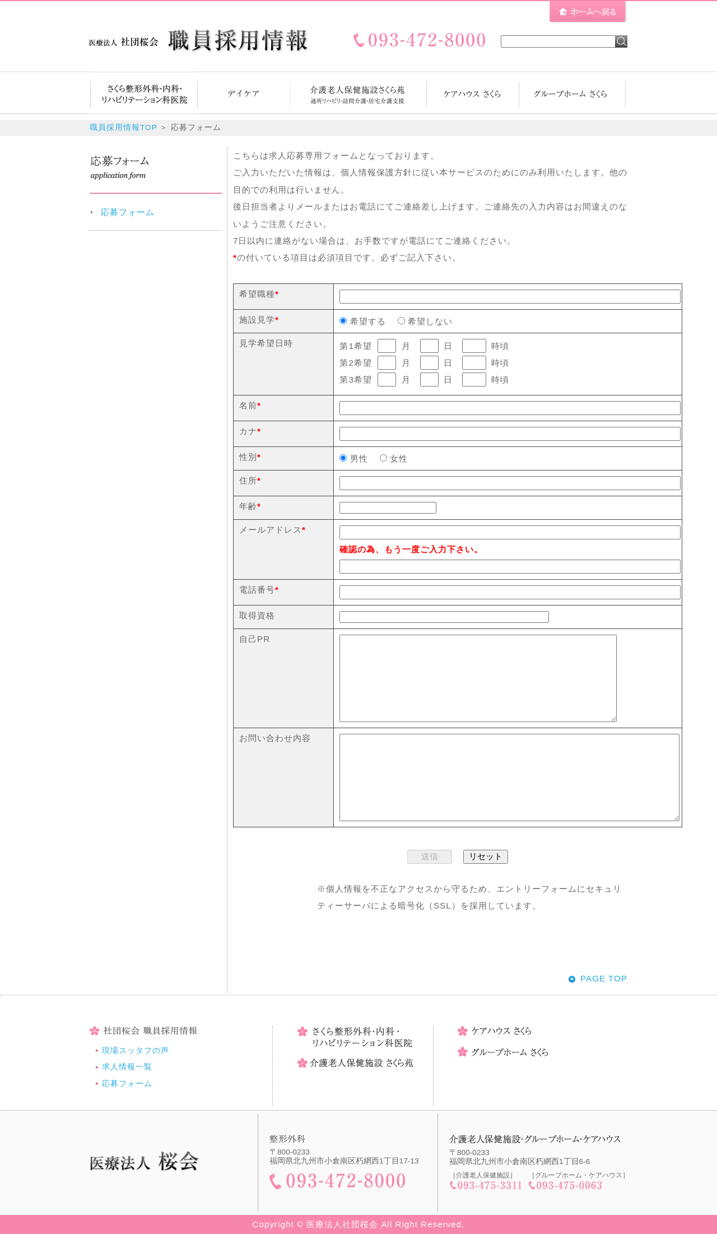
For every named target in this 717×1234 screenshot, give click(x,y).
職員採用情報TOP (123, 127)
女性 (394, 458)
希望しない (425, 321)
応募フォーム (128, 212)
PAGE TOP (603, 978)
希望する (362, 321)
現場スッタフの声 (135, 1050)
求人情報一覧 (127, 1067)
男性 (353, 458)
